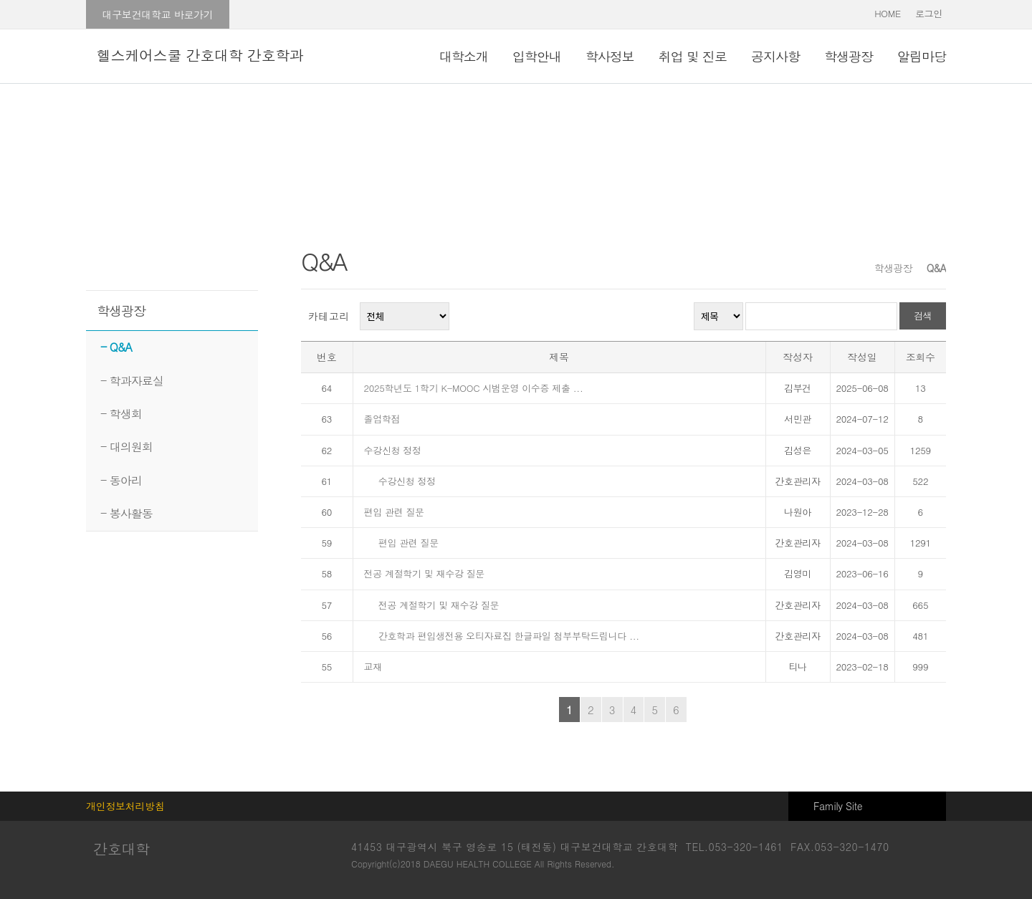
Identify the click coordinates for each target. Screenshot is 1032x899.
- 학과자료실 (131, 380)
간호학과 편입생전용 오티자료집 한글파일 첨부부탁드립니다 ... (508, 636)
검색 (923, 315)
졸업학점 (383, 419)
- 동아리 (121, 480)
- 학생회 (121, 413)
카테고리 (329, 316)
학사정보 (610, 56)
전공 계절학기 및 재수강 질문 (426, 573)
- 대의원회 (126, 446)
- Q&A (116, 347)
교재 (373, 666)
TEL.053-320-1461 (734, 847)
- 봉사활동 (126, 513)
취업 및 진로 (693, 56)
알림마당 (921, 56)
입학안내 (536, 56)
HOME (887, 13)
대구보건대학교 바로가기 (157, 14)
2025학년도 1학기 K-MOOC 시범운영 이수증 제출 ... (475, 388)
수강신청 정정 (392, 450)
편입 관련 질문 (395, 512)
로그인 (928, 13)
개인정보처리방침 (125, 806)
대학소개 (463, 56)
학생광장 (848, 56)
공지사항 (775, 56)
